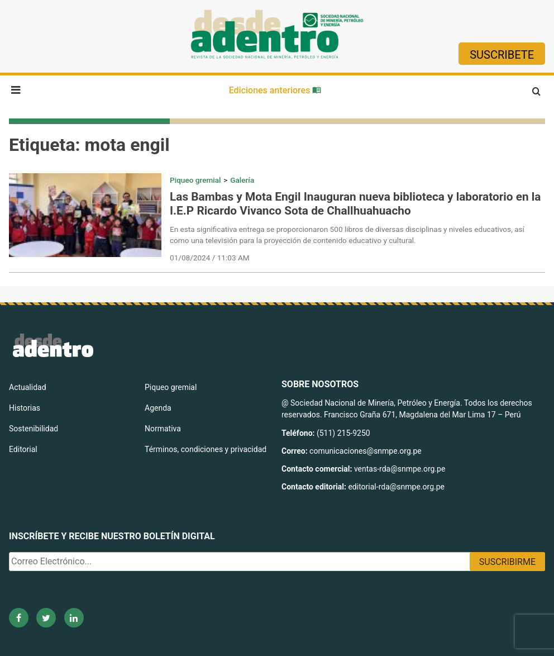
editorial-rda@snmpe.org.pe (396, 486)
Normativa (163, 428)
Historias (24, 407)
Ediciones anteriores (275, 90)
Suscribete (502, 54)
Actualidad (27, 387)
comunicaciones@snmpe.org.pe (366, 450)
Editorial (23, 449)
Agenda (158, 407)
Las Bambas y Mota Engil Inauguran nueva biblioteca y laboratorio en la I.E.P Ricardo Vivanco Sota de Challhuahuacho (355, 203)
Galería (242, 179)
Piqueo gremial (195, 179)
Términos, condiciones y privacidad (205, 449)
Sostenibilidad (33, 428)
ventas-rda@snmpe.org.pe (399, 468)
